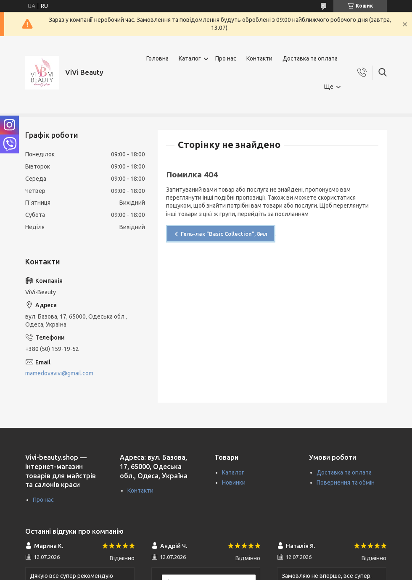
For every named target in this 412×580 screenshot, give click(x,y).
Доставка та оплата (310, 58)
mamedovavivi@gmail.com (59, 373)
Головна (157, 58)
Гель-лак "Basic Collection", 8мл (224, 234)
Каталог (190, 58)
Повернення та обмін (346, 482)
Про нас (225, 58)
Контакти (259, 58)
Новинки (234, 482)
